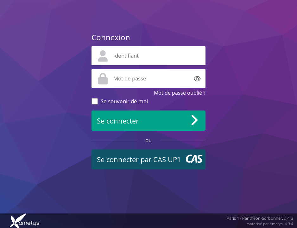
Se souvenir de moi (124, 101)
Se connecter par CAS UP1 (139, 159)
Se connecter (118, 120)
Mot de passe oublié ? (179, 92)
